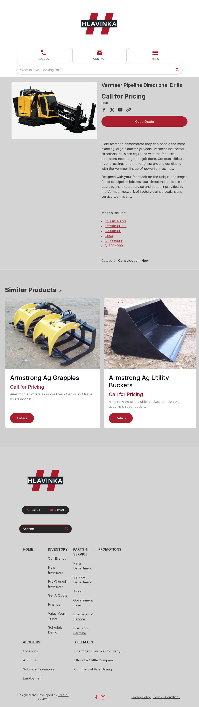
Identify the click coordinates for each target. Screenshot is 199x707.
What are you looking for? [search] (40, 70)
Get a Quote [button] (144, 121)
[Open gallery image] (54, 110)
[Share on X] (112, 109)
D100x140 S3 (115, 221)
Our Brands (57, 558)
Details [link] (22, 418)
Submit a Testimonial (39, 669)
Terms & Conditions (166, 697)
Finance (54, 604)
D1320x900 (114, 246)
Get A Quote (57, 595)
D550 (109, 236)
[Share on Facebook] (103, 109)
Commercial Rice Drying (93, 669)
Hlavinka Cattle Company (94, 660)
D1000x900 (114, 241)
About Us (30, 660)
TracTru (63, 695)
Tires (77, 591)
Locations (30, 651)
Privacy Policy (141, 697)
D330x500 (113, 231)
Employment (32, 678)
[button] (44, 55)
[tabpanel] (54, 111)
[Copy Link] (128, 109)
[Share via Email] (120, 109)
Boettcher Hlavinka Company (97, 651)
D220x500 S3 (115, 226)
